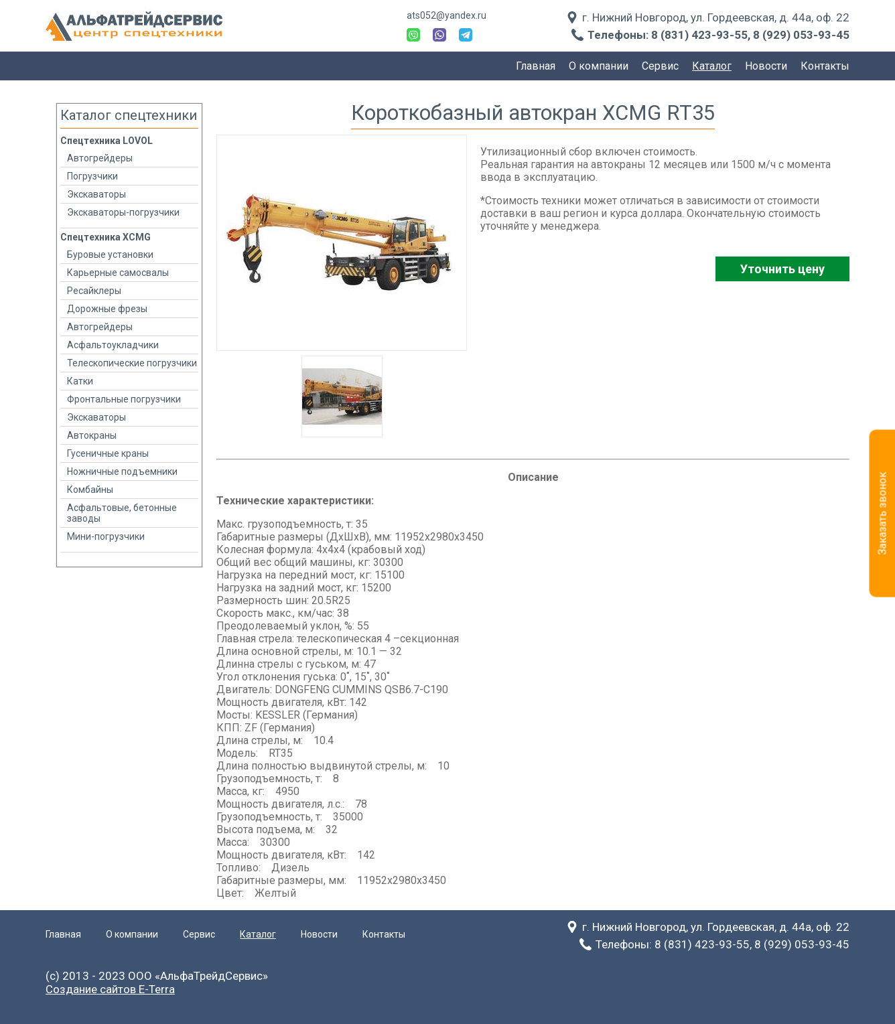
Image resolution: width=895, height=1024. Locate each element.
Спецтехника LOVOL (106, 140)
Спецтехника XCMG (105, 237)
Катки (80, 381)
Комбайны (90, 489)
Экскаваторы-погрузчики (123, 212)
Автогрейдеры (100, 158)
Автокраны (92, 435)
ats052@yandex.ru (446, 15)
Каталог (712, 66)
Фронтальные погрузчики (124, 399)
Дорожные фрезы (107, 308)
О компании (598, 66)
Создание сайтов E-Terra (110, 989)
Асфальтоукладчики (113, 345)
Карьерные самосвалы (118, 272)
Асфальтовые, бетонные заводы (122, 513)
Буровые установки (110, 254)
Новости (766, 66)
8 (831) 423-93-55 (699, 35)
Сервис (660, 66)
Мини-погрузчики (106, 536)
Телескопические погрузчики (132, 363)
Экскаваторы (96, 194)
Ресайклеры (94, 290)
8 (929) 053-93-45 (801, 35)
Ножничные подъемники (122, 471)
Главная (535, 66)
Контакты (825, 66)
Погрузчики (92, 176)
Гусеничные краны (108, 453)
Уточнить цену (782, 269)
